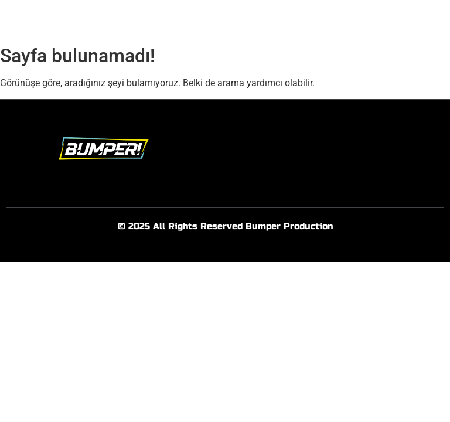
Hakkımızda (168, 19)
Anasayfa (110, 19)
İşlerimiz (297, 19)
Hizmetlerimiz (236, 19)
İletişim (344, 19)
